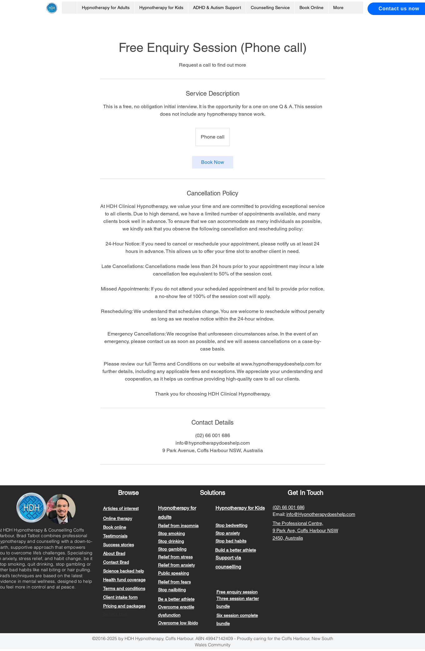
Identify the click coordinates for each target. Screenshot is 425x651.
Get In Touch (305, 493)
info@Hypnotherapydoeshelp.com (320, 514)
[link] (212, 162)
